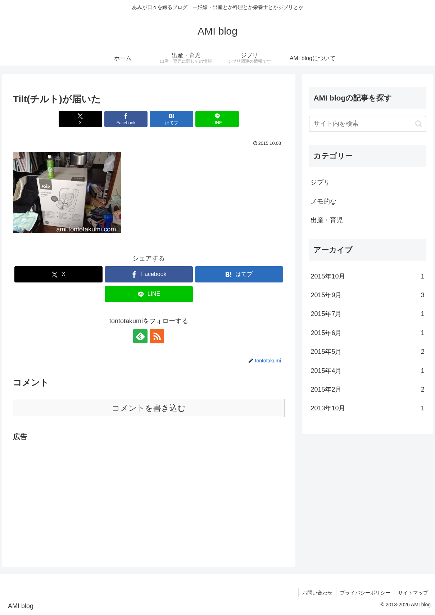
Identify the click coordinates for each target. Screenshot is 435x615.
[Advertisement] (149, 493)
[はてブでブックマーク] (171, 119)
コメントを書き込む (149, 408)
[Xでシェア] (80, 119)
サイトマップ (413, 593)
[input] (367, 124)
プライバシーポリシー (365, 593)
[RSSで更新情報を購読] (157, 336)
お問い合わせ (317, 593)
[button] (418, 124)
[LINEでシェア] (217, 119)
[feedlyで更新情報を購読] (140, 336)
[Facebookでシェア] (126, 119)
